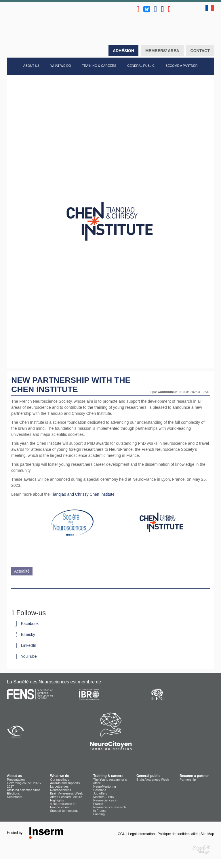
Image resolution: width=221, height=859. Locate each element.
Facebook (25, 623)
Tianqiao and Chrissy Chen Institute (83, 494)
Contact (200, 50)
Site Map (207, 834)
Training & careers (99, 65)
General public (141, 65)
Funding (99, 814)
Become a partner (181, 65)
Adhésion (123, 50)
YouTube (24, 656)
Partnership (188, 779)
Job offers (100, 793)
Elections (13, 793)
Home (88, 50)
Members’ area (162, 50)
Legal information (142, 834)
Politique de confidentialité (178, 834)
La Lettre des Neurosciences (60, 788)
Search (101, 50)
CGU (122, 834)
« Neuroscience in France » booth (62, 805)
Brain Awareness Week (66, 793)
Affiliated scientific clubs (23, 790)
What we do (60, 65)
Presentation (16, 779)
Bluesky (23, 634)
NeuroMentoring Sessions (104, 788)
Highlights (57, 800)
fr (209, 8)
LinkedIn (24, 645)
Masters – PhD (103, 797)
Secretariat (14, 797)
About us (31, 65)
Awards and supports (65, 783)
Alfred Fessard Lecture (66, 797)
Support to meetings (64, 810)
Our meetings (59, 779)
